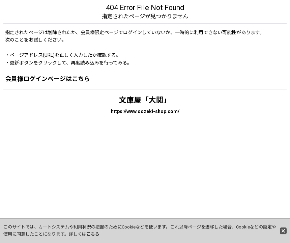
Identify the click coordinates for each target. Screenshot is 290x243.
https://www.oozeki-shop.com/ (145, 111)
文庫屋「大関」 (145, 100)
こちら (92, 234)
